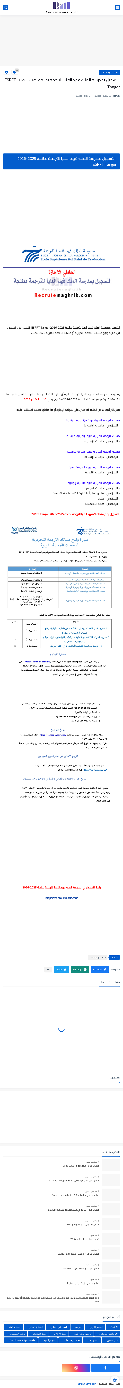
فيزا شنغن (112, 1340)
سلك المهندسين (17, 1333)
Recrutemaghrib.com (86, 1384)
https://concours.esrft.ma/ (61, 898)
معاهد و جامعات (109, 72)
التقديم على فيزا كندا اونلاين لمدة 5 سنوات (79, 1269)
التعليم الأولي (96, 1327)
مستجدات (93, 1340)
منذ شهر (93, 1235)
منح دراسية (49, 1340)
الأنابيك (114, 1327)
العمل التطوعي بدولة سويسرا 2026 (82, 1225)
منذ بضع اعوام (91, 1265)
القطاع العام (15, 1327)
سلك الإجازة (60, 1333)
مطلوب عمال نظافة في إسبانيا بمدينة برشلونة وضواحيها (73, 1210)
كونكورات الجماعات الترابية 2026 (84, 1239)
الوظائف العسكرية (108, 1333)
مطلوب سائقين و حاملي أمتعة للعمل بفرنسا (78, 1254)
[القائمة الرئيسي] (117, 7)
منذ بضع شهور (91, 1162)
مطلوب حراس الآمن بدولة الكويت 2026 (81, 1166)
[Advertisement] (61, 41)
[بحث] (5, 7)
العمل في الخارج (59, 1327)
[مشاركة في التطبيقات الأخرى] (48, 969)
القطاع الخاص (35, 1327)
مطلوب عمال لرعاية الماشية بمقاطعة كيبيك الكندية (75, 1195)
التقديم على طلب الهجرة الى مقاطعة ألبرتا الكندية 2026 (74, 1181)
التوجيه (78, 1327)
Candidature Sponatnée (22, 1340)
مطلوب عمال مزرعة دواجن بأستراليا (83, 1283)
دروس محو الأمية (82, 1333)
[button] (100, 969)
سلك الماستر (39, 1333)
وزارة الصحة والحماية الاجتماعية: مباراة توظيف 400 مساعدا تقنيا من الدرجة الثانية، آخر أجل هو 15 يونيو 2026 (53, 1300)
